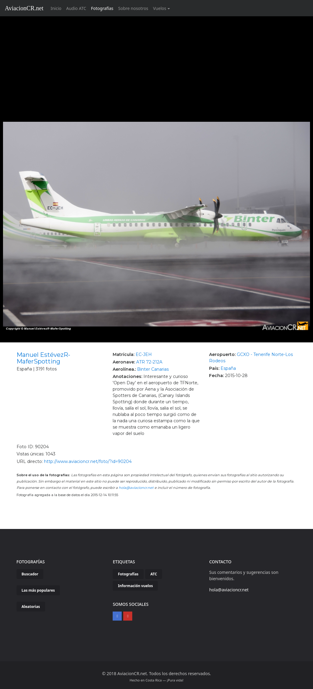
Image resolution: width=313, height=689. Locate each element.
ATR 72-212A (149, 362)
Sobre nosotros (133, 8)
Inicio (57, 8)
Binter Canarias (153, 369)
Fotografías (102, 8)
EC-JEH (144, 354)
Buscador (30, 574)
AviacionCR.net (24, 8)
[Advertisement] (156, 61)
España (228, 368)
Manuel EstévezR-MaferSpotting (43, 358)
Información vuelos (135, 585)
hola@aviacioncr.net (136, 488)
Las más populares (38, 590)
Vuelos (159, 8)
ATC (153, 574)
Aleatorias (31, 606)
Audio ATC (76, 8)
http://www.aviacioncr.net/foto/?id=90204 (88, 461)
